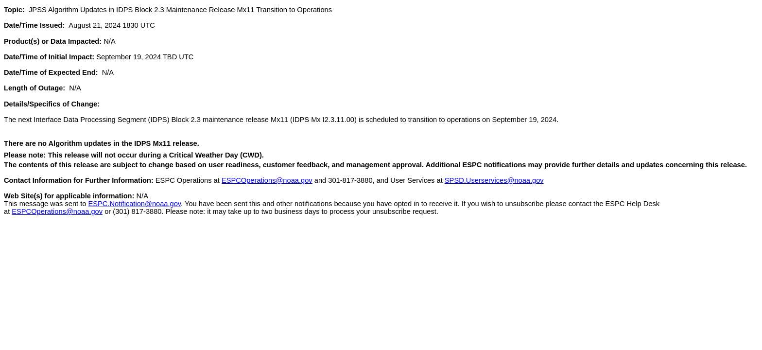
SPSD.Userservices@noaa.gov (494, 180)
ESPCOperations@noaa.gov (267, 180)
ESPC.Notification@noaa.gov (134, 204)
